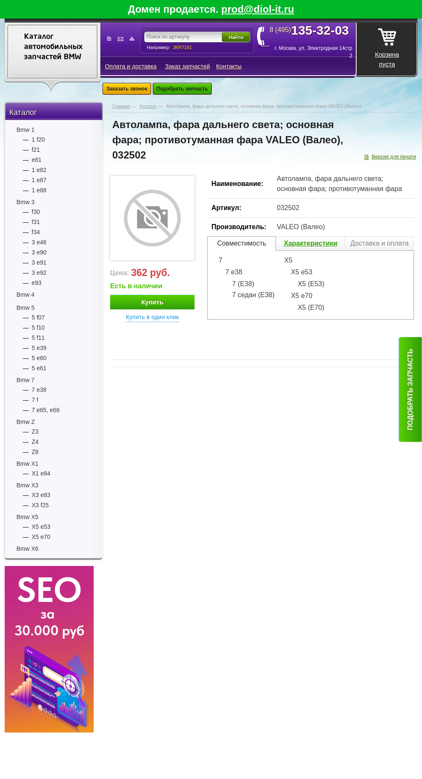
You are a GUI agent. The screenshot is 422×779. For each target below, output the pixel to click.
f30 (36, 211)
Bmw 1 (25, 129)
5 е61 (39, 368)
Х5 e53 (41, 526)
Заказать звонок (126, 89)
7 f (35, 399)
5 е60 (39, 358)
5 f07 (38, 317)
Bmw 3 (25, 202)
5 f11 (38, 337)
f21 (36, 149)
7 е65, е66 (46, 410)
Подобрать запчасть (182, 89)
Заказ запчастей (187, 66)
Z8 (35, 451)
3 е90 (39, 252)
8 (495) (312, 30)
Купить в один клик (152, 317)
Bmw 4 (25, 294)
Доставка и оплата (379, 243)
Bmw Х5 (27, 517)
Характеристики (310, 243)
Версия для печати (394, 157)
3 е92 (39, 272)
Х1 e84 (41, 473)
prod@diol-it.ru (257, 9)
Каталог (23, 112)
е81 (36, 159)
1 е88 (39, 190)
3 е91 (39, 262)
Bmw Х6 (27, 548)
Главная (121, 106)
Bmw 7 (25, 380)
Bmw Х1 (27, 463)
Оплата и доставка (131, 66)
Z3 (35, 431)
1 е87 (39, 180)
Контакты (228, 66)
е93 (36, 282)
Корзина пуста (387, 45)
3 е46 (39, 242)
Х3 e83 (41, 495)
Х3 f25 (40, 505)
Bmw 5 (25, 307)
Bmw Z (25, 421)
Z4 (35, 441)
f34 (36, 232)
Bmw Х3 (27, 485)
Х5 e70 (41, 536)
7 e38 (39, 389)
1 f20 (38, 139)
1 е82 (39, 170)
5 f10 (38, 327)
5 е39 (39, 347)
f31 (36, 222)
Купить (152, 302)
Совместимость (241, 243)
